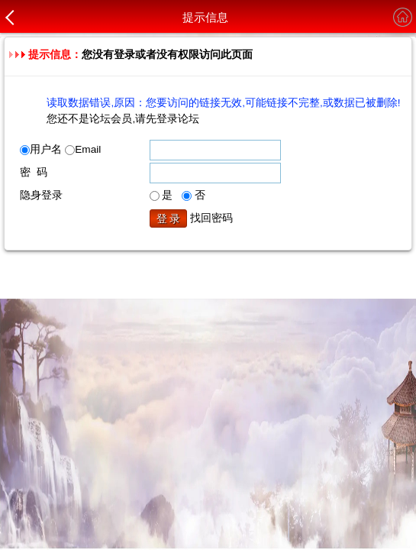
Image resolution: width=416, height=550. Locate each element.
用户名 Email (60, 149)
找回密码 (211, 218)
